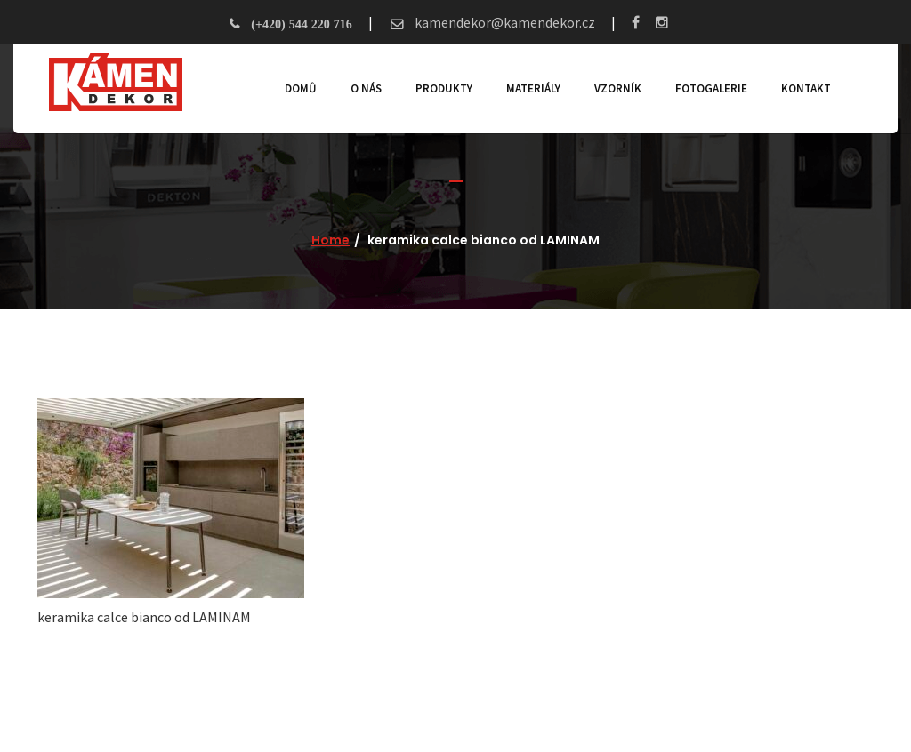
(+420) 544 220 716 (301, 24)
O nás (366, 88)
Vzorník (617, 88)
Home (330, 240)
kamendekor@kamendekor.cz (503, 22)
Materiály (533, 88)
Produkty (443, 88)
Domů (301, 88)
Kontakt (806, 88)
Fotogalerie (711, 88)
